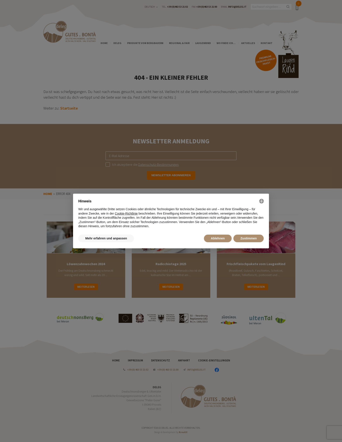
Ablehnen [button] (218, 238)
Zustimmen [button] (248, 238)
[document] (171, 214)
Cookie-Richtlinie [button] (126, 213)
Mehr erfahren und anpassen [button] (106, 238)
